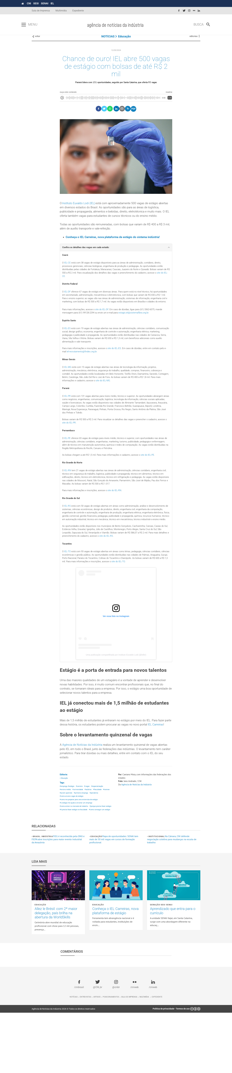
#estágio (72, 838)
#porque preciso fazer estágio (71, 862)
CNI (39, 3)
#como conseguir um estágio (71, 870)
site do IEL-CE (89, 289)
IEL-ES (67, 347)
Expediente (78, 10)
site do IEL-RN (117, 517)
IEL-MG (68, 387)
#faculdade (99, 841)
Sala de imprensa (129, 1057)
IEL (62, 3)
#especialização (99, 838)
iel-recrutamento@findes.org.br (90, 371)
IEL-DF (67, 305)
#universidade (79, 841)
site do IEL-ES (117, 368)
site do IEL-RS (131, 568)
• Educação (64, 829)
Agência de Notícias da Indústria (83, 795)
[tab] (116, 259)
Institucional (156, 897)
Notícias (74, 1057)
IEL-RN (67, 496)
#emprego (64, 838)
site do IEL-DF (104, 327)
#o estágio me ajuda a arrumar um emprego (77, 855)
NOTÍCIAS (108, 40)
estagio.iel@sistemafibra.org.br (140, 331)
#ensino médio (66, 841)
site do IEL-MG (116, 402)
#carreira (80, 838)
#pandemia (96, 845)
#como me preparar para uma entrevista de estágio (80, 852)
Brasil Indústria (43, 897)
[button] (116, 259)
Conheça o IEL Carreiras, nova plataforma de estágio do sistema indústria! (114, 249)
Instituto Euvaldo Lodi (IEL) (79, 209)
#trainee (109, 841)
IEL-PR (67, 418)
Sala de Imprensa (41, 10)
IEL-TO (67, 584)
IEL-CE (67, 275)
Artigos (96, 1057)
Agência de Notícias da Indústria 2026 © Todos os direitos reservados (63, 1069)
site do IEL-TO (149, 595)
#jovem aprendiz (66, 845)
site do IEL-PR (79, 446)
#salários (89, 841)
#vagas (88, 838)
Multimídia (61, 10)
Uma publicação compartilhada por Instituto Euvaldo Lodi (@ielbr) (116, 689)
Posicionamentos (111, 1057)
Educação (124, 40)
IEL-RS (67, 533)
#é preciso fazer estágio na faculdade (75, 866)
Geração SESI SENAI (161, 965)
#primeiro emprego (83, 845)
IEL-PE (67, 462)
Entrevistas (85, 1057)
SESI (46, 3)
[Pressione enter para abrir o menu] (34, 24)
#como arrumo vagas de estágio (72, 848)
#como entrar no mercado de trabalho (75, 859)
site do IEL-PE (153, 480)
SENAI (54, 3)
